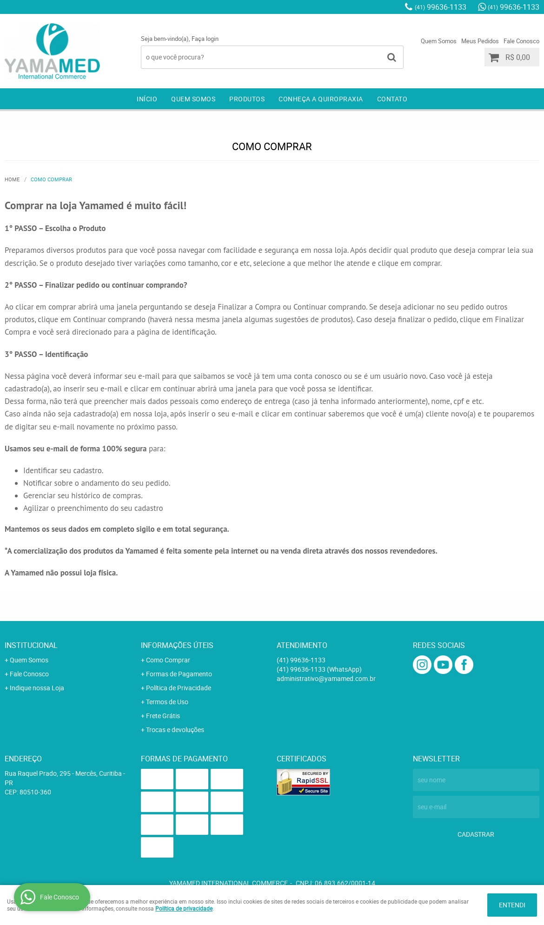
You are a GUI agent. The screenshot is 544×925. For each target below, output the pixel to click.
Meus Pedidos (480, 41)
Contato (392, 98)
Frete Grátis (163, 715)
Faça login (205, 38)
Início (147, 98)
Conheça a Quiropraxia (321, 98)
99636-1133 (440, 7)
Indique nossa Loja (37, 687)
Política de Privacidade (178, 687)
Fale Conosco (521, 41)
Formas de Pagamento (179, 673)
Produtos (247, 98)
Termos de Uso (167, 701)
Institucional (31, 645)
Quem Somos (439, 41)
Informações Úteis (177, 645)
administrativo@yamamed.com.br (326, 678)
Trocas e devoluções (175, 729)
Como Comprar (168, 659)
